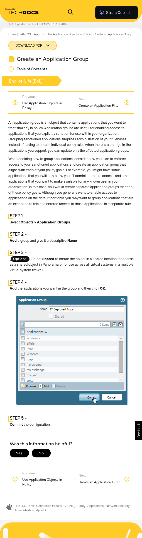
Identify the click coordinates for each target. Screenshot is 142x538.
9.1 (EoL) (70, 505)
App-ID (39, 34)
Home (12, 34)
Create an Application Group (113, 34)
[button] (138, 430)
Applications (95, 505)
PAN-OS (25, 34)
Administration (24, 510)
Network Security (117, 505)
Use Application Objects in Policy (68, 34)
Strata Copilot (114, 12)
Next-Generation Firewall (45, 505)
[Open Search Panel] (70, 12)
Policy (81, 505)
